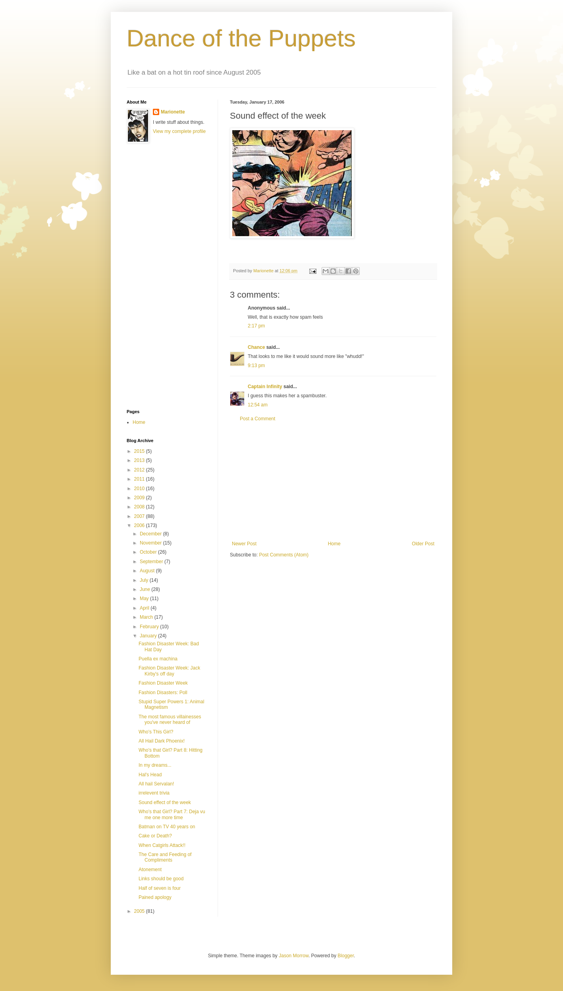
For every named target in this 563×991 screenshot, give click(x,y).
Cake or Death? (155, 836)
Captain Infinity (265, 386)
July (145, 580)
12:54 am (258, 405)
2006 (140, 525)
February (150, 626)
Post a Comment (257, 418)
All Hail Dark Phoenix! (162, 741)
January (149, 636)
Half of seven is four (160, 888)
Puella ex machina (158, 659)
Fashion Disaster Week (163, 683)
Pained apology (155, 897)
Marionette (173, 112)
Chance (256, 347)
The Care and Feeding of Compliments (165, 857)
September (152, 561)
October (149, 552)
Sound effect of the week (165, 802)
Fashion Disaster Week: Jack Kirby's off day (169, 670)
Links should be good (161, 878)
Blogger (345, 955)
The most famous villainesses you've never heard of (170, 719)
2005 (140, 911)
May (145, 598)
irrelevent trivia (154, 793)
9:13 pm (256, 365)
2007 (140, 516)
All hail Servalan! (156, 784)
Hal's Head (150, 774)
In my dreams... (155, 765)
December (151, 534)
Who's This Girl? (156, 732)
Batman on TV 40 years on (167, 826)
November (151, 543)
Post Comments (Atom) (283, 555)
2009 (140, 497)
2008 (140, 507)
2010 (140, 488)
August (148, 570)
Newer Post (244, 543)
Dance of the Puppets (241, 38)
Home (334, 543)
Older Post (423, 543)
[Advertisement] (333, 481)
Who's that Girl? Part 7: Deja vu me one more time (172, 814)
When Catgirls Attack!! (162, 845)
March (147, 617)
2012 (140, 470)
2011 (140, 479)
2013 (140, 460)
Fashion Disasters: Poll (163, 692)
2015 (140, 451)
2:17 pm (256, 326)
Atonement (150, 869)
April (145, 608)
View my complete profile (179, 131)
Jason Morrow (293, 955)
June (145, 589)
